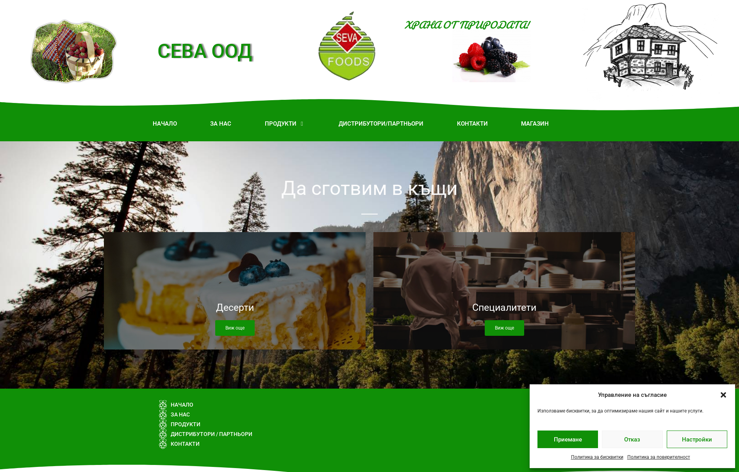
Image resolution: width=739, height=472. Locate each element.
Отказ (632, 439)
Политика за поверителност (658, 457)
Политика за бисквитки (597, 457)
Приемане (568, 439)
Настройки (697, 439)
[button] (723, 395)
